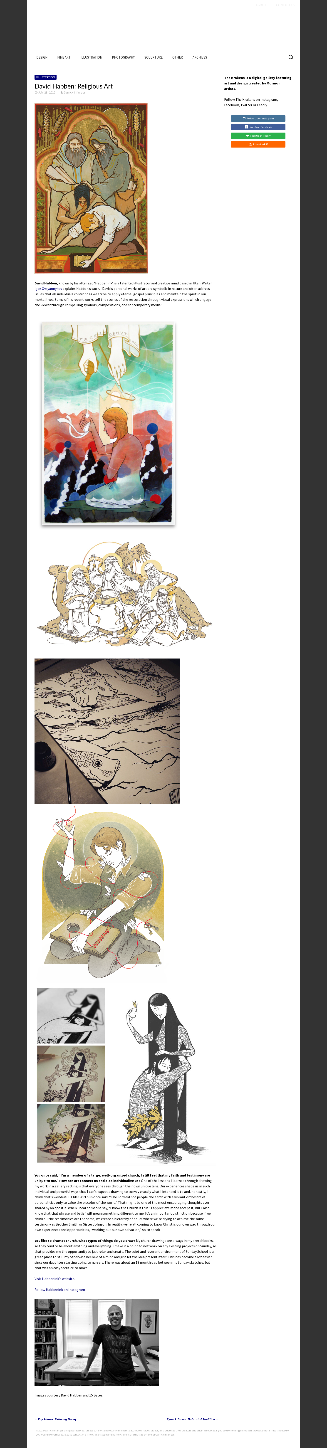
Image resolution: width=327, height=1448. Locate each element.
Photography (123, 57)
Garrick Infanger (74, 92)
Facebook (231, 105)
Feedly (262, 105)
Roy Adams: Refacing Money (55, 1419)
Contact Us (285, 5)
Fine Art (64, 57)
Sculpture (153, 57)
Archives (200, 57)
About (261, 5)
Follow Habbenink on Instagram (60, 1289)
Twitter (246, 105)
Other (177, 57)
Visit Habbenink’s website (54, 1278)
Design (41, 57)
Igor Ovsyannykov (48, 288)
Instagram (268, 99)
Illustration (91, 57)
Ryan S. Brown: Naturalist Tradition (193, 1419)
